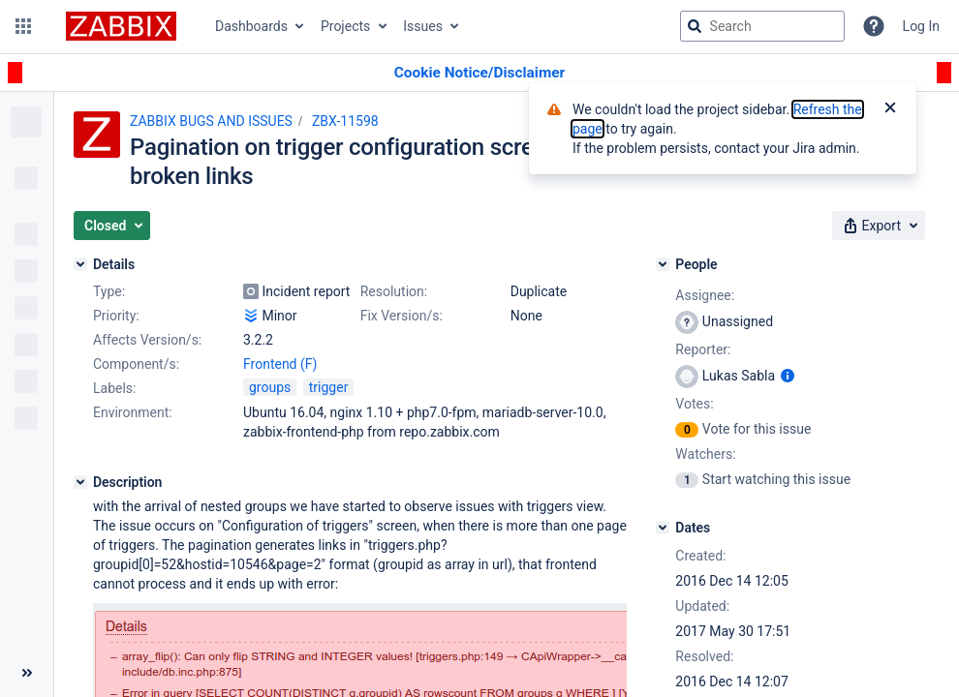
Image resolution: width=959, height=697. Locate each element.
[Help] (873, 26)
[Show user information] (787, 375)
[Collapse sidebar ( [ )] (27, 672)
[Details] (80, 264)
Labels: (114, 388)
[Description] (80, 482)
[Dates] (662, 527)
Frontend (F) (280, 364)
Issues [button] (423, 26)
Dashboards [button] (251, 26)
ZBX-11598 (345, 121)
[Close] (890, 109)
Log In (921, 26)
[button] (23, 26)
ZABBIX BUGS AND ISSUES (211, 121)
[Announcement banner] (479, 73)
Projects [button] (345, 26)
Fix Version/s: (401, 315)
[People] (662, 264)
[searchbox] (762, 26)
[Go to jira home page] (121, 26)
